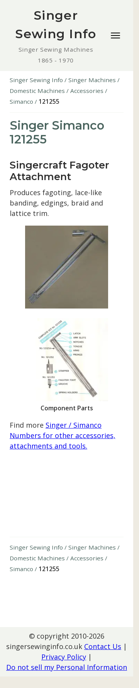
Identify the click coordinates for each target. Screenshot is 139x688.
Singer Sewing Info (36, 80)
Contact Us (102, 646)
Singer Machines (92, 80)
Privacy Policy (63, 656)
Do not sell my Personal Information (66, 667)
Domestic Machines (37, 90)
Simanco (21, 101)
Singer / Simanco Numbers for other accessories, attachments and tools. (62, 435)
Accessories (86, 90)
